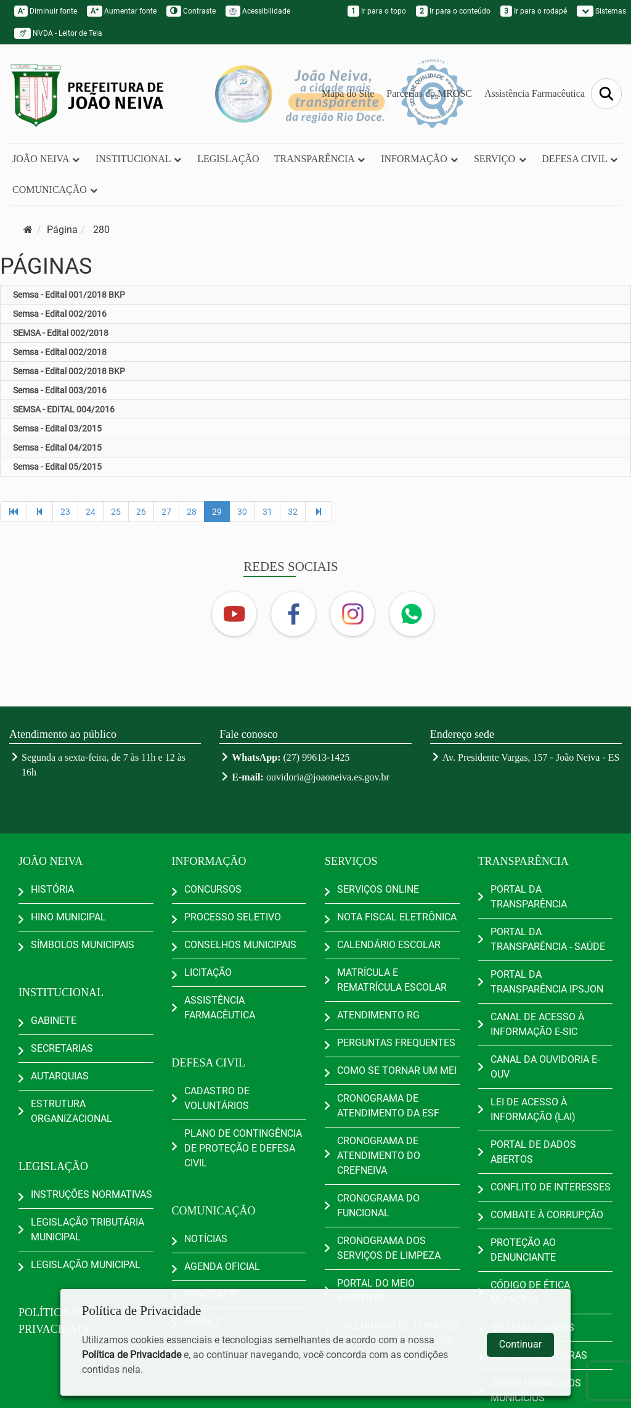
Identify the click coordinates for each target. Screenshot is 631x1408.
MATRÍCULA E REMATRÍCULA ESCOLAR (392, 980)
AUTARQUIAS (60, 1076)
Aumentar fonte (122, 11)
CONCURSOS (213, 889)
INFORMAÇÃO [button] (420, 158)
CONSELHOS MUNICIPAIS (240, 945)
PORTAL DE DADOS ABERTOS (533, 1152)
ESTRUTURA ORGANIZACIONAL (71, 1111)
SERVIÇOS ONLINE (378, 889)
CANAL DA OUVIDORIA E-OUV (545, 1067)
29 (217, 512)
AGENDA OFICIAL (222, 1266)
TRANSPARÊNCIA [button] (320, 158)
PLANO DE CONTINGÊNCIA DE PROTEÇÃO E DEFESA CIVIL (243, 1148)
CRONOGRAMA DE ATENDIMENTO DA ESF (388, 1105)
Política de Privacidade (131, 1355)
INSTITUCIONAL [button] (139, 158)
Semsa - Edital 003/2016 (60, 390)
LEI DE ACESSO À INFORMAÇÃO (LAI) (533, 1109)
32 (293, 512)
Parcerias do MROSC (429, 93)
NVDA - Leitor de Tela (58, 33)
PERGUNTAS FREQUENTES (396, 1043)
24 (91, 512)
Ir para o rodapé (533, 11)
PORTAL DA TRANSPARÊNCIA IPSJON (547, 981)
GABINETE (53, 1020)
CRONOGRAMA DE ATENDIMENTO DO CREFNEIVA (378, 1155)
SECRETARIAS (62, 1048)
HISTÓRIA (52, 889)
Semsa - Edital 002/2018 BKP (69, 371)
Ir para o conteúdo (453, 11)
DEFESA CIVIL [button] (580, 158)
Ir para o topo (377, 11)
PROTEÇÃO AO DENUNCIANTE (523, 1250)
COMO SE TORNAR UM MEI (397, 1070)
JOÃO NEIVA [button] (46, 158)
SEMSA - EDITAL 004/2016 (64, 409)
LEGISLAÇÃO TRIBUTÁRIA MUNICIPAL (87, 1229)
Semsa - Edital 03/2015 (57, 428)
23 (65, 512)
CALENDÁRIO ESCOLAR (389, 945)
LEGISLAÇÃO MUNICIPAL (85, 1265)
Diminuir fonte (45, 11)
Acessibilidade (258, 11)
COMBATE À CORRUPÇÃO (547, 1215)
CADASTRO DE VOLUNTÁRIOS (217, 1098)
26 (141, 512)
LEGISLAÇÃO (228, 158)
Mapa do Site (348, 93)
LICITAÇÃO (208, 972)
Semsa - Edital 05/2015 (57, 467)
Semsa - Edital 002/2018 (60, 352)
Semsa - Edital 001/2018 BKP (69, 295)
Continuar (520, 1344)
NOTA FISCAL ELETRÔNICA (397, 917)
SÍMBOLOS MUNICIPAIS (82, 945)
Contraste (191, 11)
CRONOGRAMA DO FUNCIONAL (378, 1205)
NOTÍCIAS (205, 1239)
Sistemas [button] (601, 11)
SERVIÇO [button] (500, 158)
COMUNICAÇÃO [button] (55, 189)
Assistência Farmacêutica (534, 93)
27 (166, 512)
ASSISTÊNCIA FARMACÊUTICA (219, 1007)
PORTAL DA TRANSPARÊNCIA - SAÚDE (548, 939)
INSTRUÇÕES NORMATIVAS (91, 1194)
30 (242, 512)
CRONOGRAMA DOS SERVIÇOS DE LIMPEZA (389, 1248)
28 (192, 512)
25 (116, 512)
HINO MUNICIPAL (68, 917)
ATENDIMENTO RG (378, 1015)
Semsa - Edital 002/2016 (60, 314)
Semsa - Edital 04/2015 (57, 447)
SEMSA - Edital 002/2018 (60, 333)
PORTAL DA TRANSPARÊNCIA (529, 896)
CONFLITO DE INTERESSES (551, 1187)
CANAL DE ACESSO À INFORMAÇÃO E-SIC (537, 1024)
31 (267, 512)
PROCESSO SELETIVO (232, 917)
